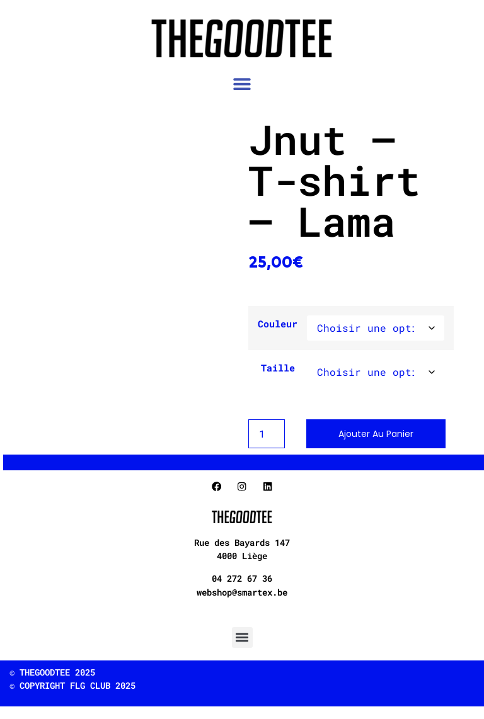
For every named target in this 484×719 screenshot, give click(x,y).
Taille (278, 368)
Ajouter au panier (375, 433)
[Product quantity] (266, 433)
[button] (242, 84)
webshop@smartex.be (242, 592)
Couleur (277, 324)
